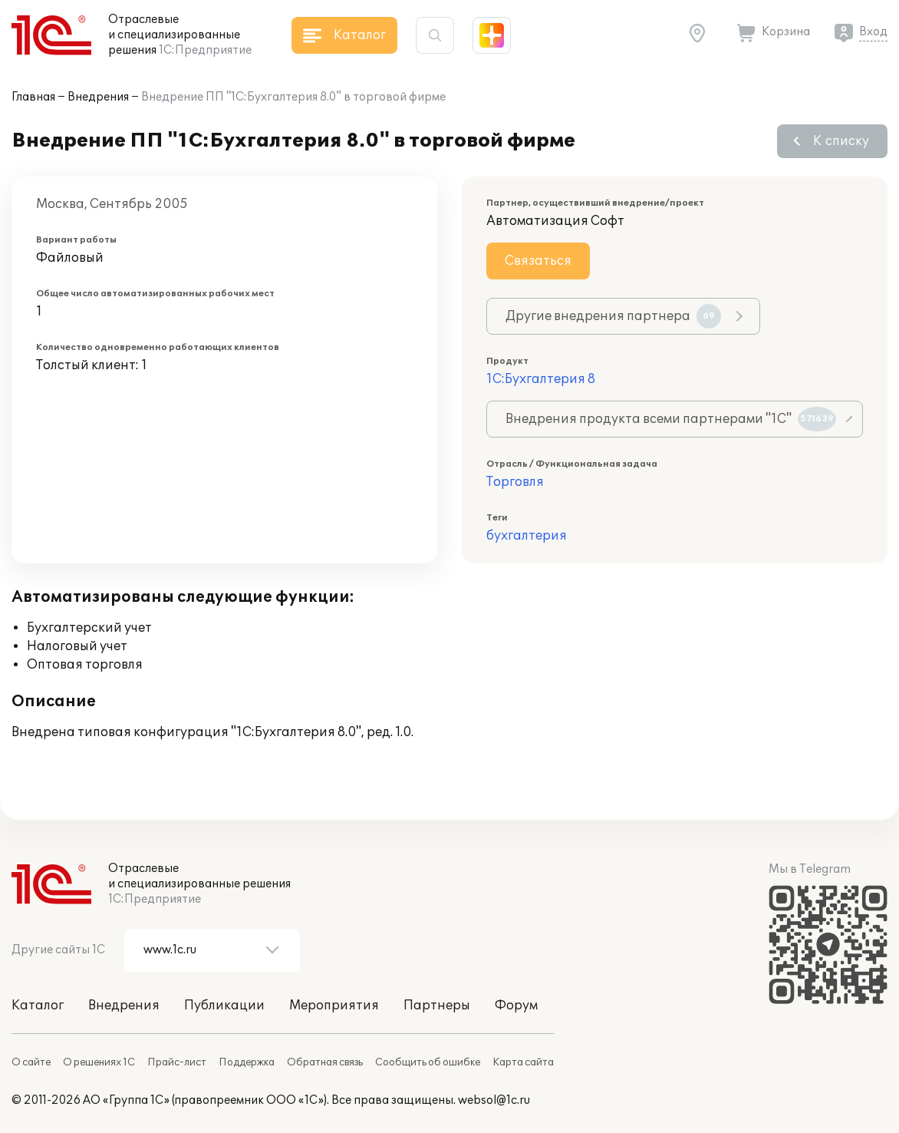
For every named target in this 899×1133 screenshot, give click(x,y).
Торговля (515, 482)
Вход (873, 31)
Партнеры (436, 1005)
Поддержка (247, 1062)
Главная (33, 97)
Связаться (538, 261)
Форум (516, 1005)
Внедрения (98, 97)
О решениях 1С (99, 1062)
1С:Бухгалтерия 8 (540, 379)
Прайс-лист (176, 1062)
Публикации (224, 1005)
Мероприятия (334, 1005)
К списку (841, 141)
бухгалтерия (526, 535)
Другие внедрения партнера (613, 316)
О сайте (31, 1062)
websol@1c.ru (494, 1100)
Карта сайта (523, 1062)
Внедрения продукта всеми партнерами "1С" (670, 419)
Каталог (38, 1005)
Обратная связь (325, 1062)
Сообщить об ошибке (427, 1062)
